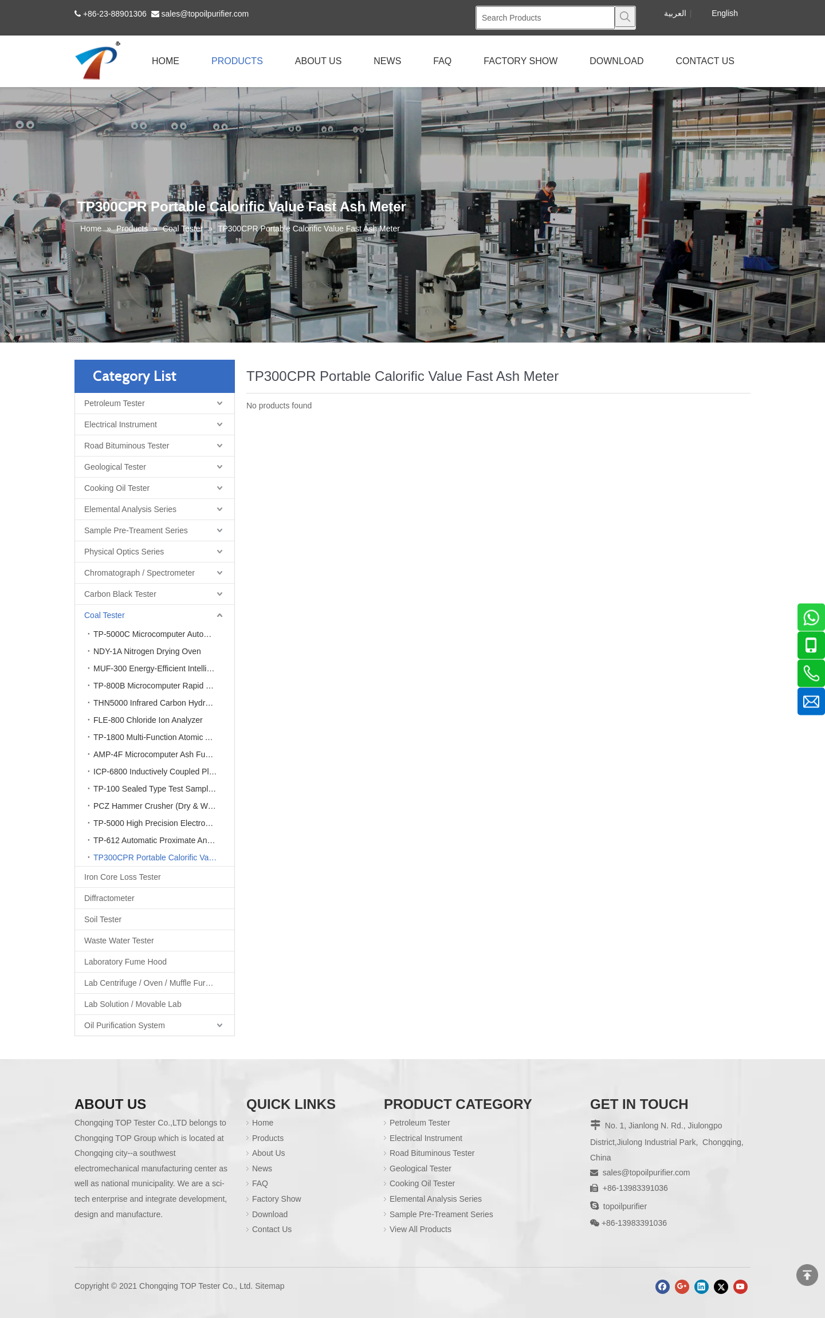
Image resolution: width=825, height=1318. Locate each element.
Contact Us (272, 1229)
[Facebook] (662, 1287)
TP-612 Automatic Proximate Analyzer (161, 840)
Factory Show (276, 1198)
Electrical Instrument (120, 424)
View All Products (420, 1229)
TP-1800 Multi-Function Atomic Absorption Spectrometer (163, 737)
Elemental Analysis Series (130, 509)
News (262, 1168)
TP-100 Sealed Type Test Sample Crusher (163, 788)
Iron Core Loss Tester (122, 877)
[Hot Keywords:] (625, 16)
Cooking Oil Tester (117, 488)
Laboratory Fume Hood (125, 961)
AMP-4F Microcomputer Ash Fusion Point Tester (163, 754)
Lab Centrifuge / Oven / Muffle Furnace (153, 982)
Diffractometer (109, 898)
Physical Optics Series (124, 551)
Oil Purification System (124, 1025)
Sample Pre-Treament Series (136, 530)
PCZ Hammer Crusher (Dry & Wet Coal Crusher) (163, 806)
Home (262, 1122)
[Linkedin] (701, 1287)
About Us (268, 1153)
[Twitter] (721, 1287)
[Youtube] (740, 1287)
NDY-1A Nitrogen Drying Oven (147, 651)
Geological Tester (115, 466)
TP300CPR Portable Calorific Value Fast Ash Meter (163, 857)
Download (270, 1214)
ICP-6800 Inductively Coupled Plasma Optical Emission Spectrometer (163, 771)
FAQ (260, 1183)
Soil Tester (102, 919)
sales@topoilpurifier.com (205, 13)
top (807, 1275)
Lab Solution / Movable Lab (133, 1004)
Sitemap (269, 1286)
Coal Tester (104, 615)
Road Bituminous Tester (126, 445)
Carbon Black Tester (120, 594)
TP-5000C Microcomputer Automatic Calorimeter (163, 634)
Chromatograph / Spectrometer (139, 572)
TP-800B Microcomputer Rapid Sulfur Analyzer (163, 685)
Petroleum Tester (114, 403)
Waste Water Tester (119, 940)
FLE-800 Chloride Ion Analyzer (148, 720)
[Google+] (682, 1287)
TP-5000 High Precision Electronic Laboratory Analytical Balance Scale (163, 823)
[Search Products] (545, 17)
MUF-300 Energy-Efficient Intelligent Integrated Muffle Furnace (163, 668)
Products (268, 1138)
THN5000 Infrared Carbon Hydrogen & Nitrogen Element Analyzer (163, 702)
